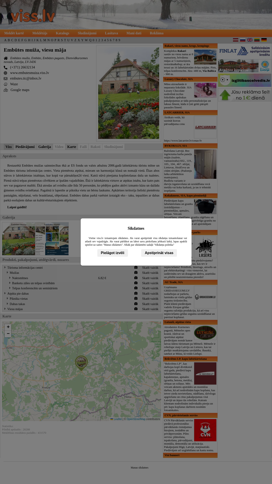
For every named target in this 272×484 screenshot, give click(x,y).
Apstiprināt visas (159, 253)
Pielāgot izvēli (112, 253)
